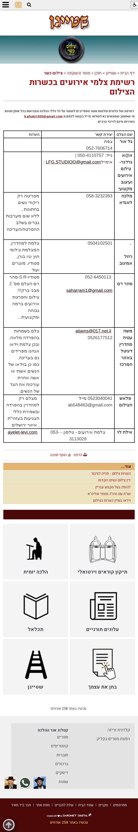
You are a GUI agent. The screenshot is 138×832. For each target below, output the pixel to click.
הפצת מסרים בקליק (113, 739)
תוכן (98, 73)
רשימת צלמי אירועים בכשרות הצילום (82, 87)
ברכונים (61, 764)
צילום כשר (53, 73)
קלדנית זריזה (118, 730)
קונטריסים (59, 746)
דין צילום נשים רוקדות (114, 480)
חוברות (62, 755)
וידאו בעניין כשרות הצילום (112, 500)
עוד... (126, 466)
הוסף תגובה (58, 455)
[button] (29, 5)
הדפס (77, 455)
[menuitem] (102, 551)
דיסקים (62, 773)
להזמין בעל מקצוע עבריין (113, 487)
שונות (63, 782)
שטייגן (111, 73)
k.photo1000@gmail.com (43, 116)
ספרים (62, 737)
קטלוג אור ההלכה (53, 730)
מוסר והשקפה (78, 73)
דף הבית (127, 73)
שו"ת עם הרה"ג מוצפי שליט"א (109, 493)
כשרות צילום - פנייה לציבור (111, 473)
